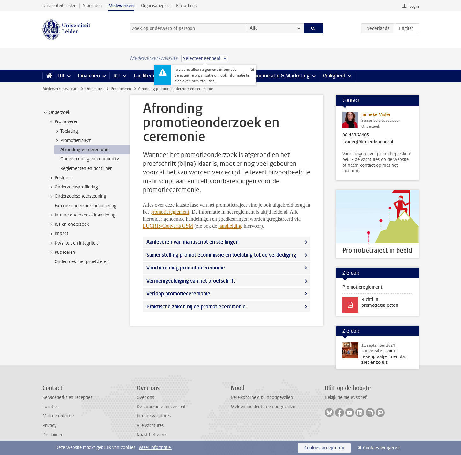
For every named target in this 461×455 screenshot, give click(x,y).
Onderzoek (94, 88)
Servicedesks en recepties (67, 397)
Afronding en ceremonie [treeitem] (85, 150)
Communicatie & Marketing (278, 75)
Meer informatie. (155, 447)
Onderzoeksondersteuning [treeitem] (77, 196)
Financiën (89, 75)
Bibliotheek (186, 5)
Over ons (145, 397)
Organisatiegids (155, 5)
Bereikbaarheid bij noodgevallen (262, 397)
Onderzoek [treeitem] (56, 112)
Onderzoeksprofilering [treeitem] (73, 187)
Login (414, 6)
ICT (116, 75)
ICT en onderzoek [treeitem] (68, 224)
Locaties (50, 407)
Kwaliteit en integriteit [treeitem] (73, 243)
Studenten (92, 5)
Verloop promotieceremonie (178, 293)
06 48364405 (355, 135)
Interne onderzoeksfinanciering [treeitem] (81, 215)
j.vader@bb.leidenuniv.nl (367, 142)
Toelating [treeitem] (66, 131)
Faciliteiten (146, 75)
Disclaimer (52, 435)
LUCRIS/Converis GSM (168, 226)
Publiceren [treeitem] (61, 252)
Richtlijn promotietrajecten (379, 302)
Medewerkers (121, 5)
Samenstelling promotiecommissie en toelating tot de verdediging (221, 255)
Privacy (49, 425)
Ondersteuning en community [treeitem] (89, 159)
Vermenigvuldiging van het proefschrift (190, 280)
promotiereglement (169, 212)
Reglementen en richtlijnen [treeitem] (86, 168)
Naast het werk (152, 435)
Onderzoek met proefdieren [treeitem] (82, 262)
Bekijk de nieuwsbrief (346, 397)
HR (60, 75)
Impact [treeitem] (58, 234)
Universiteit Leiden (59, 5)
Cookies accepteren (324, 448)
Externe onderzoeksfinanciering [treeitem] (85, 206)
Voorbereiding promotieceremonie (185, 267)
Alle (254, 28)
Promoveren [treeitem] (63, 122)
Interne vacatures (154, 416)
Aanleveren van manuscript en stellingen (192, 242)
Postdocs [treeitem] (60, 178)
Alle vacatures (150, 425)
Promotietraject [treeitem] (72, 140)
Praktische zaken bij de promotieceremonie (196, 306)
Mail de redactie (58, 416)
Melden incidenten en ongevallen (263, 407)
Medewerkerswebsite (60, 88)
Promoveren (121, 88)
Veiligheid (334, 75)
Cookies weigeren (381, 448)
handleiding (230, 226)
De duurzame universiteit (161, 407)
